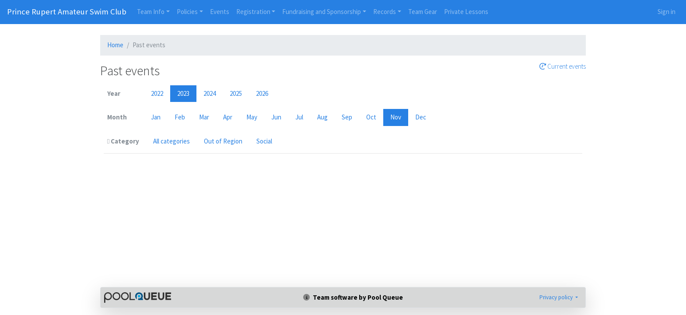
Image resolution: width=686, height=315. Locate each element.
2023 (183, 93)
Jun (276, 117)
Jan (156, 117)
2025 (236, 93)
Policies (187, 11)
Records (384, 11)
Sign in (667, 11)
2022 (157, 93)
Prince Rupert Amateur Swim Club (66, 12)
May (251, 117)
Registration (253, 11)
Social (264, 141)
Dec (420, 117)
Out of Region (223, 141)
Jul (299, 117)
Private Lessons (466, 11)
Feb (180, 117)
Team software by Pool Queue (353, 297)
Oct (371, 117)
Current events (562, 66)
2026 (262, 93)
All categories (171, 141)
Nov (395, 117)
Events (219, 11)
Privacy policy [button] (556, 297)
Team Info (150, 11)
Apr (227, 117)
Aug (322, 117)
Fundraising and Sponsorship (321, 11)
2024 (209, 93)
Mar (204, 117)
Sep (347, 117)
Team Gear (422, 11)
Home (115, 45)
